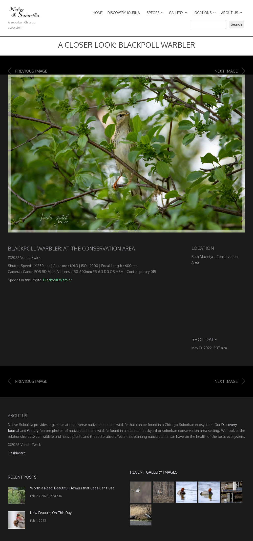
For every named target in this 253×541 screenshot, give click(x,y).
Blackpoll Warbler (57, 280)
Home (98, 13)
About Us (231, 13)
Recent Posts (22, 477)
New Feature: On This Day (51, 513)
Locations (204, 13)
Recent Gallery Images (154, 472)
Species (155, 13)
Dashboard (16, 453)
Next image (226, 71)
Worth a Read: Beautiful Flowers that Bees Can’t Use (72, 488)
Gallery (178, 13)
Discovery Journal (124, 13)
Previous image (31, 71)
